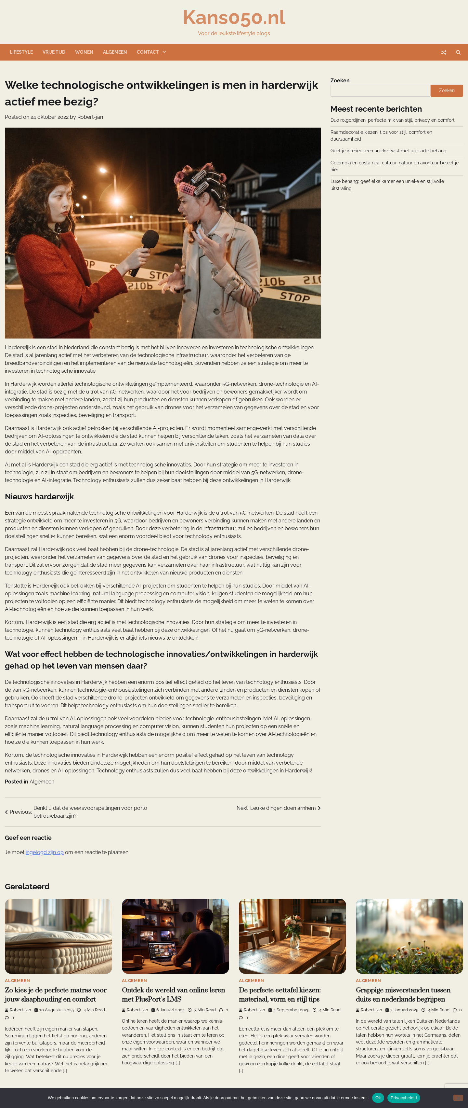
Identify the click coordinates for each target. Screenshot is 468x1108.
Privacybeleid (404, 1097)
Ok (378, 1097)
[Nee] (458, 1098)
